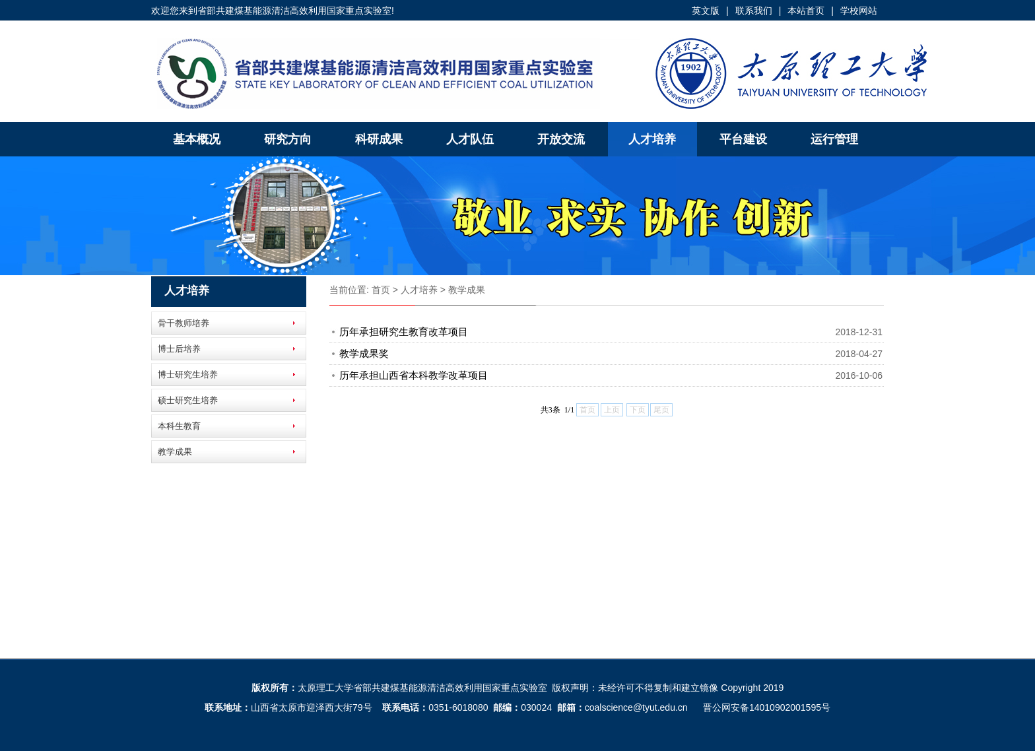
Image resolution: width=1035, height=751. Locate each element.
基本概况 (196, 139)
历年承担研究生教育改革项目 (403, 331)
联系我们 (753, 10)
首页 (381, 289)
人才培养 (652, 139)
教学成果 (175, 452)
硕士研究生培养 (188, 400)
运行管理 (834, 139)
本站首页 (805, 10)
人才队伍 (470, 139)
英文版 (705, 10)
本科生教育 (179, 426)
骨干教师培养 (183, 323)
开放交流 (561, 139)
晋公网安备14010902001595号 (766, 707)
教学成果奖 (364, 353)
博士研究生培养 (188, 374)
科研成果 (379, 139)
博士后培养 (179, 349)
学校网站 (858, 10)
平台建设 (743, 139)
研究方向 (288, 139)
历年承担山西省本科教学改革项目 (413, 375)
